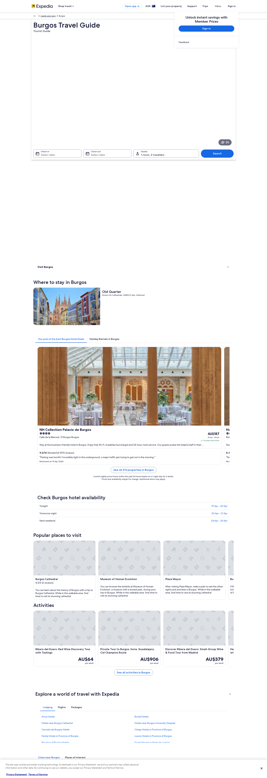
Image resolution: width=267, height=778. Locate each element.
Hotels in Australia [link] (92, 716)
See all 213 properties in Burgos (158, 283)
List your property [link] (39, 721)
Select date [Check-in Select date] (46, 121)
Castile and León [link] (57, 16)
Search (219, 119)
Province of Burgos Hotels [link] (55, 585)
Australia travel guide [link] (94, 710)
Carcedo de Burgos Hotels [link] (55, 572)
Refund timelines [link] (198, 721)
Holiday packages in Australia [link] (97, 726)
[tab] (111, 199)
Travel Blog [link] (89, 748)
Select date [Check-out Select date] (97, 121)
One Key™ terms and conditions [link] (151, 726)
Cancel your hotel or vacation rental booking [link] (210, 716)
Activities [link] (42, 166)
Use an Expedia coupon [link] (200, 726)
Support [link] (193, 710)
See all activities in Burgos (158, 519)
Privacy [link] (140, 710)
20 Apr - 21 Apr (219, 322)
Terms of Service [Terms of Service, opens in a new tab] (38, 774)
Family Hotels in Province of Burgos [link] (60, 579)
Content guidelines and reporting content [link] (156, 743)
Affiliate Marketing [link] (39, 737)
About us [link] (35, 710)
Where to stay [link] (44, 161)
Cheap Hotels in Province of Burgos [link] (153, 572)
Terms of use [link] (142, 721)
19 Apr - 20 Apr (219, 315)
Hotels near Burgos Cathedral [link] (57, 566)
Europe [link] (34, 16)
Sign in (232, 6)
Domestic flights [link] (91, 732)
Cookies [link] (140, 716)
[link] (206, 42)
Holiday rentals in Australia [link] (96, 721)
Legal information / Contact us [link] (150, 737)
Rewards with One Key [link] (94, 754)
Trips (211, 6)
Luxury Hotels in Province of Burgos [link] (153, 579)
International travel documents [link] (204, 732)
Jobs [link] (33, 716)
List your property (177, 6)
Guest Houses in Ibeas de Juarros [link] (152, 585)
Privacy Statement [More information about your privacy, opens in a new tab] (16, 774)
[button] (133, 537)
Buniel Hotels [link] (141, 559)
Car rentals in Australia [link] (94, 737)
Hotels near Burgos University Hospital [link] (155, 566)
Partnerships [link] (37, 726)
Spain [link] (43, 16)
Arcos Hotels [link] (48, 559)
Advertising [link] (36, 732)
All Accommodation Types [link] (96, 743)
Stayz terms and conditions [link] (149, 732)
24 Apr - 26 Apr (219, 330)
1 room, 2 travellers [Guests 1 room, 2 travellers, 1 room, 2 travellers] (152, 121)
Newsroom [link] (36, 743)
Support (198, 6)
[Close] (261, 768)
